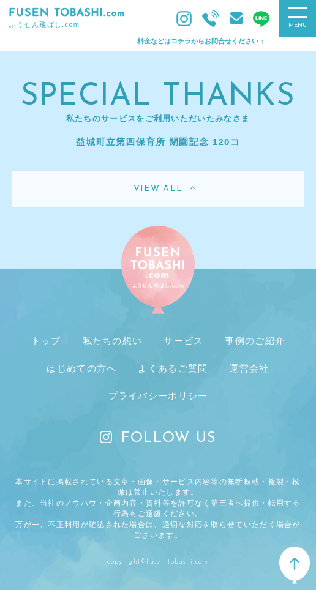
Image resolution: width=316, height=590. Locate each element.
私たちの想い (113, 340)
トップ (46, 340)
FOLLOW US (158, 438)
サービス (183, 340)
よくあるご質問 (173, 368)
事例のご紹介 (255, 340)
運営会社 (249, 368)
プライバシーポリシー (158, 395)
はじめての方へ (81, 368)
